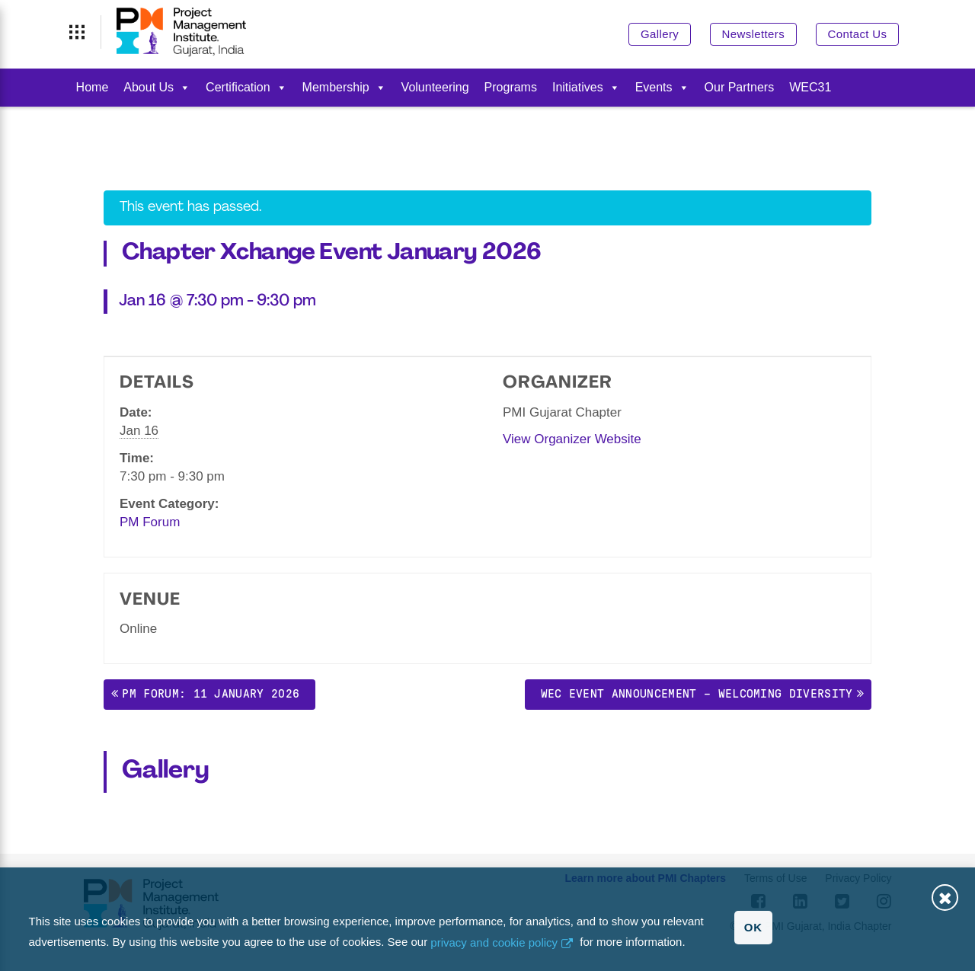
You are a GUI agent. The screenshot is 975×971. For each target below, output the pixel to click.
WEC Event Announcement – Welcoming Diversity (697, 693)
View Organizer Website (572, 439)
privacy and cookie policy (494, 942)
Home (92, 87)
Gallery (660, 33)
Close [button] (945, 897)
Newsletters (753, 33)
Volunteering (435, 87)
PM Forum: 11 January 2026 (210, 693)
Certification (246, 87)
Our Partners (740, 87)
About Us (156, 87)
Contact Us (857, 33)
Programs (510, 87)
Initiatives (586, 87)
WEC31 (810, 87)
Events (662, 87)
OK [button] (753, 927)
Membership (344, 87)
